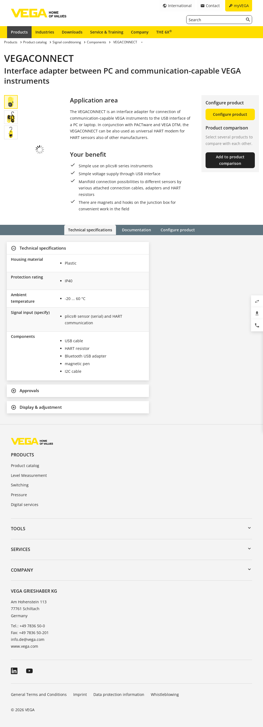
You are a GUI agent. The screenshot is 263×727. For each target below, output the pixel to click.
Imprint (80, 694)
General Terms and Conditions (39, 694)
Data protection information (118, 694)
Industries (44, 32)
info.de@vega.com (27, 639)
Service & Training (106, 32)
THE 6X (164, 32)
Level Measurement (29, 475)
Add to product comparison (230, 160)
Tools (18, 528)
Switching (20, 484)
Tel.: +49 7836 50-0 (28, 625)
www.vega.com (24, 646)
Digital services (24, 504)
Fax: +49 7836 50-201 (30, 632)
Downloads (72, 32)
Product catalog (25, 465)
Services (20, 549)
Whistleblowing (165, 694)
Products (19, 32)
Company (140, 32)
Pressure (19, 494)
